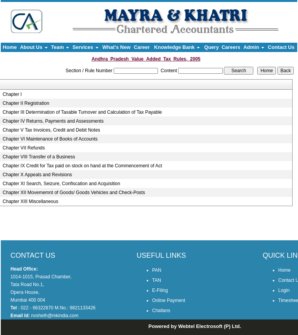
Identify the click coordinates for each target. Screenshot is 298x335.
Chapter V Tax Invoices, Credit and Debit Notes (51, 130)
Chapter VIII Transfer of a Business (39, 157)
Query (211, 47)
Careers (231, 47)
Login (283, 290)
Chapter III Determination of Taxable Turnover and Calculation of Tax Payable (82, 112)
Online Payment (168, 300)
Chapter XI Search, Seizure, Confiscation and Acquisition (61, 183)
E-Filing (160, 290)
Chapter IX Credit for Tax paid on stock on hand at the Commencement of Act (82, 165)
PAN (156, 270)
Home (10, 47)
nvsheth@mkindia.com (54, 315)
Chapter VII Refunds (24, 148)
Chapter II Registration (26, 103)
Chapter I (12, 94)
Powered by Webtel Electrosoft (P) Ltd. (195, 326)
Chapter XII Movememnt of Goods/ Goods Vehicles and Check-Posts (74, 192)
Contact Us (281, 47)
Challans (161, 310)
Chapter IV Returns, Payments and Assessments (53, 121)
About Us (33, 47)
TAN (156, 280)
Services (86, 47)
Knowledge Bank (177, 47)
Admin (253, 47)
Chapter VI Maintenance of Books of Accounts (50, 139)
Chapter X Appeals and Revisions (37, 174)
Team (60, 47)
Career (142, 47)
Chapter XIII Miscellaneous (30, 201)
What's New (116, 47)
